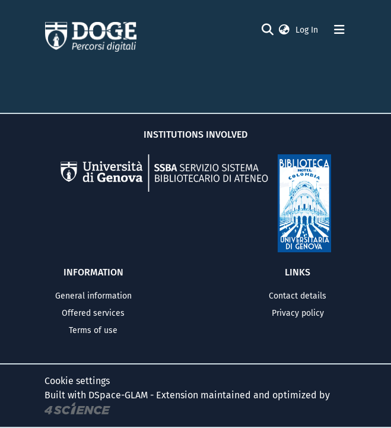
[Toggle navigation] (339, 30)
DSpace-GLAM (118, 395)
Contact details (297, 296)
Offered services (93, 313)
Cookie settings (77, 380)
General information (93, 296)
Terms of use (93, 330)
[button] (284, 30)
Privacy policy (298, 313)
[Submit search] (267, 30)
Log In (307, 30)
